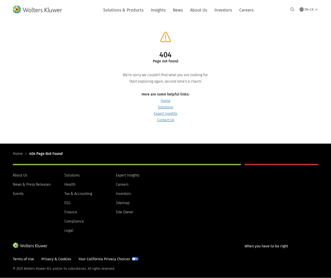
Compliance (74, 221)
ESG (67, 203)
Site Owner (125, 212)
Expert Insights (165, 113)
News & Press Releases (32, 184)
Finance (70, 212)
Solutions (165, 107)
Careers (246, 10)
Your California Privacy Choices (104, 259)
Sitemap (122, 203)
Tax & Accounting (78, 193)
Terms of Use (23, 259)
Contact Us (165, 120)
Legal (68, 230)
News (178, 10)
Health (69, 184)
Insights (158, 10)
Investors (223, 10)
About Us (198, 10)
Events (18, 193)
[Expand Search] (292, 9)
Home (166, 100)
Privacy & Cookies (56, 259)
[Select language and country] (309, 9)
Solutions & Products (123, 10)
